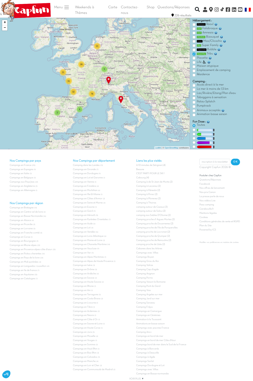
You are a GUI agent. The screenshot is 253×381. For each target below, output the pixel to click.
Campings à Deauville (147, 353)
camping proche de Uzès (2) (150, 244)
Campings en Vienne (83, 182)
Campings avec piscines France (152, 328)
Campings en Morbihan (85, 190)
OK (235, 162)
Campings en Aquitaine (22, 274)
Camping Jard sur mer (148, 298)
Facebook (204, 184)
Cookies (203, 217)
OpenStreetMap (171, 148)
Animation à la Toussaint (148, 319)
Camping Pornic (144, 278)
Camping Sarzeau (145, 303)
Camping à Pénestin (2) (148, 190)
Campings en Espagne (21, 169)
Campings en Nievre (83, 315)
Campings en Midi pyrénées (24, 262)
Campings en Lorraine (21, 228)
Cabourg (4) (142, 178)
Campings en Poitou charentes (25, 254)
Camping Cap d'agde (147, 269)
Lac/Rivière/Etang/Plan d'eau (216, 93)
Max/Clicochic (211, 41)
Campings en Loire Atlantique (88, 236)
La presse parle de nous (211, 196)
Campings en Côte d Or (85, 319)
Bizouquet (210, 37)
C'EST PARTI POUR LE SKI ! (150, 173)
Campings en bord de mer (149, 336)
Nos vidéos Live (207, 201)
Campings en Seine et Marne (88, 203)
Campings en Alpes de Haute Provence (93, 261)
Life (204, 62)
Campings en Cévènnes (148, 315)
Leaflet (158, 148)
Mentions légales (208, 213)
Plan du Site (205, 225)
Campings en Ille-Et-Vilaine (86, 194)
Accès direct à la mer (210, 84)
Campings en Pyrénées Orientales (90, 219)
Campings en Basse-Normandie (26, 216)
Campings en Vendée (84, 232)
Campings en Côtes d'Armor (87, 198)
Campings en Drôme (83, 269)
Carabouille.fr (206, 209)
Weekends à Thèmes (84, 10)
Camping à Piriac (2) (146, 194)
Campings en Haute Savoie (87, 282)
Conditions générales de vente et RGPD (219, 221)
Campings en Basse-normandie (152, 374)
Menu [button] (61, 7)
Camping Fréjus (144, 307)
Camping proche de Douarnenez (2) (154, 224)
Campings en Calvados (85, 357)
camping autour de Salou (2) (151, 211)
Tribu (207, 53)
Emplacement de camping (214, 70)
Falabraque (209, 28)
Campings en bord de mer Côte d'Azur (156, 340)
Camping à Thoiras (146, 203)
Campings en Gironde (84, 169)
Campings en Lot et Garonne (88, 178)
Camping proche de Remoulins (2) (153, 240)
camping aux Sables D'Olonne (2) (153, 215)
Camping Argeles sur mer (149, 294)
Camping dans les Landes (86, 165)
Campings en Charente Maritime (90, 244)
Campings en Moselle (84, 336)
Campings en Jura (82, 332)
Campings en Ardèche (84, 274)
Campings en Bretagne (22, 208)
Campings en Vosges (84, 340)
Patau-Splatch (206, 101)
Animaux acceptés (211, 110)
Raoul (207, 24)
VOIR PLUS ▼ (136, 379)
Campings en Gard (83, 211)
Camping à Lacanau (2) (148, 186)
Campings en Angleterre (22, 186)
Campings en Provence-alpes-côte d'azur (31, 249)
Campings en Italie (19, 173)
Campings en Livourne (84, 303)
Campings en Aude (83, 224)
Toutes (201, 125)
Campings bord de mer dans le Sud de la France (161, 344)
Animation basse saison (212, 114)
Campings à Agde (145, 357)
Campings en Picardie (21, 224)
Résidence (203, 74)
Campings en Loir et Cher (86, 365)
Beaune (140, 169)
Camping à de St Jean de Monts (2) (154, 182)
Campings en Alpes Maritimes (88, 257)
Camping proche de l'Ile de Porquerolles (157, 228)
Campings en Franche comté (25, 233)
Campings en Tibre (83, 307)
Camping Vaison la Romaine (151, 282)
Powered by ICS (207, 230)
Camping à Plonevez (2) (148, 198)
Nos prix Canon (207, 192)
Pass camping (206, 205)
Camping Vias (143, 290)
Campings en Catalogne (22, 278)
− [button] (5, 28)
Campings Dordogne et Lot (150, 365)
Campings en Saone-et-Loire (87, 324)
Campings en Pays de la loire (25, 258)
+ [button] (5, 22)
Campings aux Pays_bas (22, 182)
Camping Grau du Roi (147, 261)
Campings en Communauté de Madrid (93, 369)
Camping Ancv (143, 332)
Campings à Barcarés (147, 349)
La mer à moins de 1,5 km (212, 89)
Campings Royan (145, 257)
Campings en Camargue (149, 311)
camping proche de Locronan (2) (153, 232)
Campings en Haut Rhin (85, 349)
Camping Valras (144, 265)
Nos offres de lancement (212, 188)
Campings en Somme (84, 344)
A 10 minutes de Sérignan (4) (151, 165)
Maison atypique (208, 66)
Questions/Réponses (173, 7)
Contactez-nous (129, 10)
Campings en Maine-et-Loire (87, 240)
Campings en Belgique (21, 178)
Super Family (210, 45)
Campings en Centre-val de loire (26, 212)
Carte (112, 7)
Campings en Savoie (83, 278)
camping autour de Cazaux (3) (152, 207)
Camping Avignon (145, 274)
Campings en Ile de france (23, 270)
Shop (151, 7)
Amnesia (207, 32)
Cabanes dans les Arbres (149, 248)
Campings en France (20, 165)
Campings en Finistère (84, 186)
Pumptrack (204, 105)
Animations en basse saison (150, 324)
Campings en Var (82, 253)
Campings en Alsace (20, 220)
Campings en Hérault (84, 215)
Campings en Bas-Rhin (84, 353)
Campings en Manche (84, 361)
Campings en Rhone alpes (23, 245)
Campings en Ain (81, 290)
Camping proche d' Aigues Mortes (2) (155, 219)
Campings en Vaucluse (84, 248)
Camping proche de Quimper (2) (153, 236)
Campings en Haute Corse (86, 328)
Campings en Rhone (83, 286)
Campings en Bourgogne (23, 241)
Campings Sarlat (145, 361)
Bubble (209, 49)
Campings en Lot (81, 228)
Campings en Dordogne (85, 173)
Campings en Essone (84, 207)
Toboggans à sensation (211, 97)
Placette (204, 58)
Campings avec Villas (147, 253)
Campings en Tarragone (85, 294)
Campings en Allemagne (22, 190)
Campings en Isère (82, 265)
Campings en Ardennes (85, 311)
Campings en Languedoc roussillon (28, 266)
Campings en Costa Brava (86, 298)
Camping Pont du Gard (148, 286)
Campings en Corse (20, 237)
